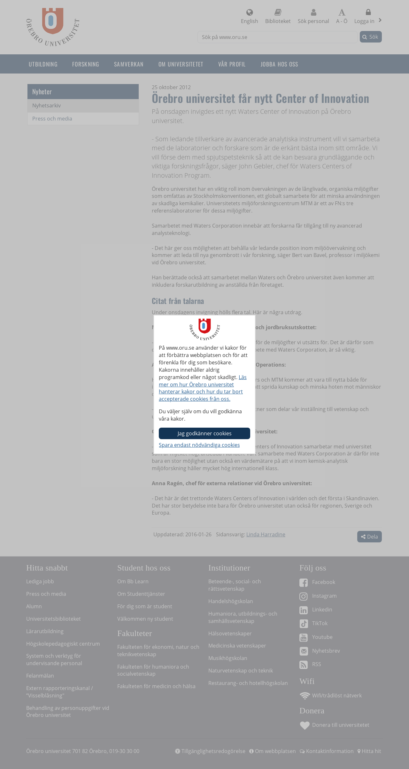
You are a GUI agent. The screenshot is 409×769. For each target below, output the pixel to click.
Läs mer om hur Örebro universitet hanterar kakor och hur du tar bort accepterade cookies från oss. (203, 388)
